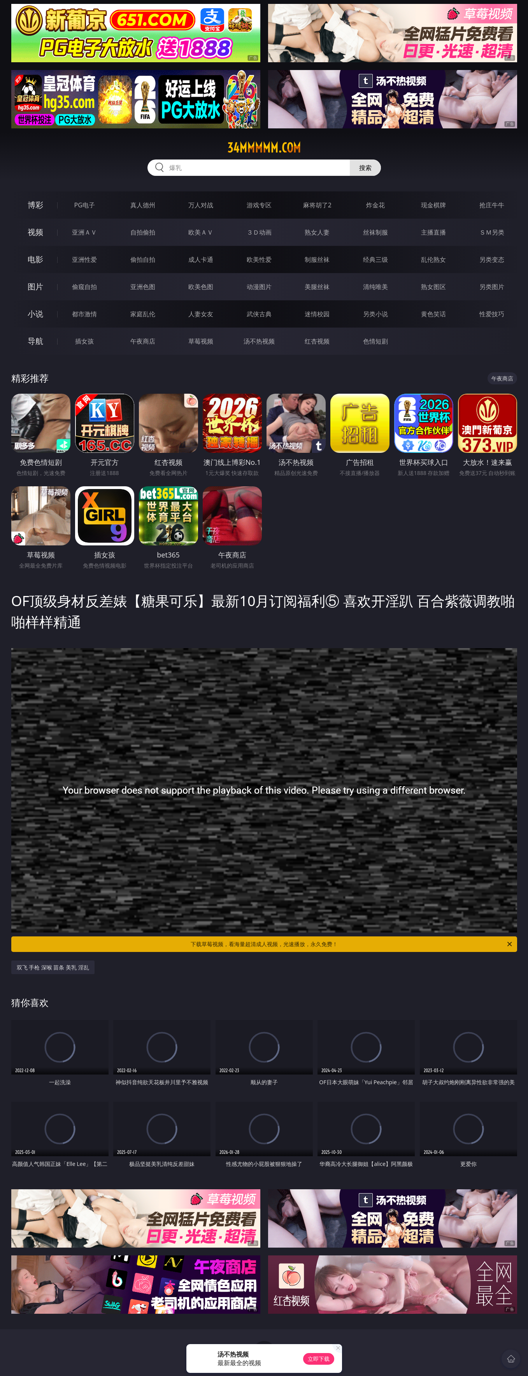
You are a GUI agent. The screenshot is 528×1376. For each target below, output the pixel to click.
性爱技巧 (491, 314)
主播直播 (433, 232)
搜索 (365, 167)
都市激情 (84, 314)
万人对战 (200, 205)
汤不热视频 (259, 341)
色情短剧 (375, 341)
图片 (35, 286)
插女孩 (84, 341)
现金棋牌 (433, 205)
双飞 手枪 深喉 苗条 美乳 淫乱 (53, 967)
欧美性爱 (259, 259)
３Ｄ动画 (259, 232)
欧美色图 (200, 286)
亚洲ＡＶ (84, 232)
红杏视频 (317, 341)
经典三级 (375, 259)
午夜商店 (142, 341)
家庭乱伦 (142, 314)
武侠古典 (259, 314)
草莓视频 (200, 341)
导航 (35, 341)
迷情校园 (317, 314)
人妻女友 (200, 314)
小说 (35, 314)
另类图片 (491, 286)
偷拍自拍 (142, 259)
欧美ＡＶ (200, 232)
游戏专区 (259, 205)
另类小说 (375, 314)
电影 (35, 259)
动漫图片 (259, 286)
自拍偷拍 (142, 232)
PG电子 (84, 205)
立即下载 (319, 1358)
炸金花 (375, 205)
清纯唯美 (375, 286)
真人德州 (142, 205)
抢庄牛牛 (491, 205)
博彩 (35, 205)
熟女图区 (433, 286)
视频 (35, 232)
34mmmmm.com (264, 148)
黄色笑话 (433, 314)
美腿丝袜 (317, 286)
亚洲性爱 (84, 259)
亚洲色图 (142, 286)
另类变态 (491, 259)
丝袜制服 (375, 232)
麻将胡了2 (317, 205)
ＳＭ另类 (491, 232)
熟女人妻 (317, 232)
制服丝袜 (317, 259)
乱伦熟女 (433, 259)
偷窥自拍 (84, 286)
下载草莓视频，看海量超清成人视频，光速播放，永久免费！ (352, 944)
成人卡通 (200, 259)
